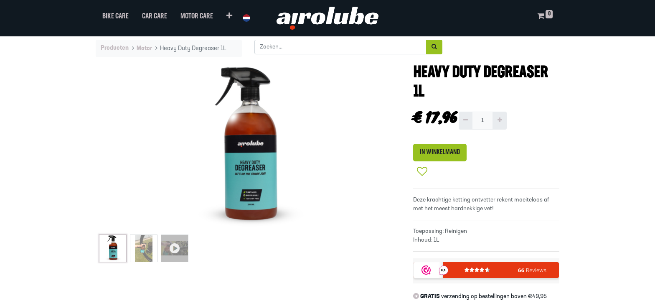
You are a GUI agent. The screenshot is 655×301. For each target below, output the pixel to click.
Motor (144, 49)
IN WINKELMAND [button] (440, 152)
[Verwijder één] (465, 121)
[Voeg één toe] (499, 121)
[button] (229, 18)
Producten (115, 48)
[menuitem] (115, 18)
